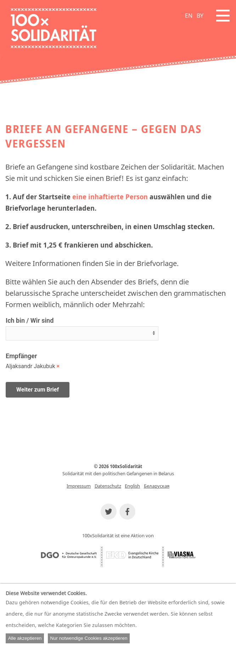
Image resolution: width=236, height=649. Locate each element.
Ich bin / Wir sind (30, 320)
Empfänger (21, 356)
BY (200, 16)
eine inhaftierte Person (110, 196)
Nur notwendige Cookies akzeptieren (88, 638)
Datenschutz (108, 486)
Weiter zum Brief (37, 389)
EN (188, 16)
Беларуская (156, 486)
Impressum (79, 486)
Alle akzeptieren (25, 638)
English (132, 486)
